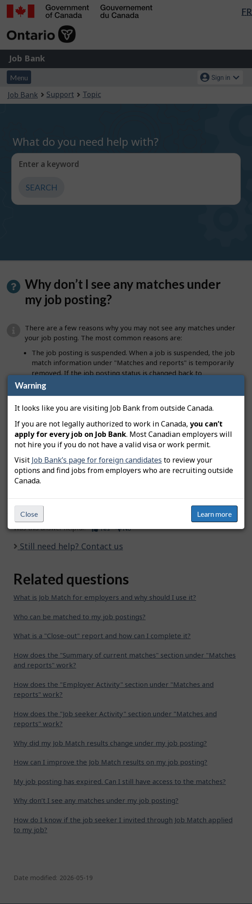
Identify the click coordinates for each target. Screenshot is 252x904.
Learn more (214, 514)
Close (29, 514)
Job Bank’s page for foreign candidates (97, 460)
